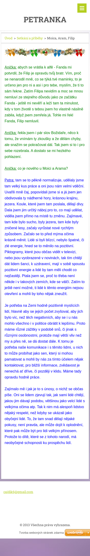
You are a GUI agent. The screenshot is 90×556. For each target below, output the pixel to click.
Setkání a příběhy (30, 38)
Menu (82, 8)
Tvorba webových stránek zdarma (41, 532)
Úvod (8, 38)
